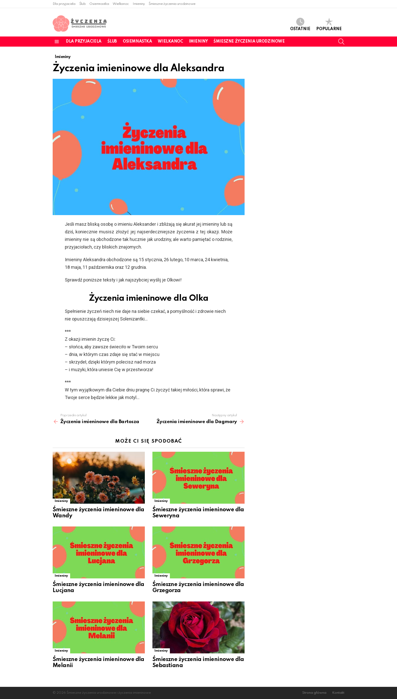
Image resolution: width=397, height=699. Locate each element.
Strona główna (314, 692)
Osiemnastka (99, 4)
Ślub (82, 4)
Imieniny (139, 4)
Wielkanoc (121, 4)
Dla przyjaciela (64, 4)
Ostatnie (300, 24)
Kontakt (338, 692)
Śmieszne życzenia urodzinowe (172, 4)
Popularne (329, 24)
